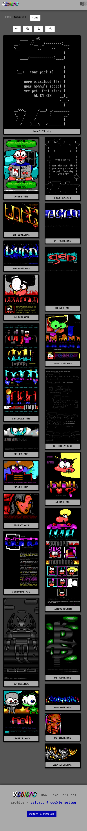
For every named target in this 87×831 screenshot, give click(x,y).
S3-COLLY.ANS (21, 418)
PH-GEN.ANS (62, 308)
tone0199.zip (42, 131)
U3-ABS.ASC (21, 683)
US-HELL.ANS (21, 738)
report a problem (41, 813)
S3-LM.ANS (21, 487)
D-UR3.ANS (21, 196)
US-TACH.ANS (62, 737)
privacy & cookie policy (53, 802)
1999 (8, 17)
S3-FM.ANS (21, 454)
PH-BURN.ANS (21, 268)
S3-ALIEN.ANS (62, 363)
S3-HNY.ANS (62, 502)
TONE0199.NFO (21, 591)
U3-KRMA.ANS (62, 677)
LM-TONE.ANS (21, 234)
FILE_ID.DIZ (62, 197)
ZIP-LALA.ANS (62, 764)
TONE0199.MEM (62, 608)
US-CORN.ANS (62, 707)
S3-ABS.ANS (21, 317)
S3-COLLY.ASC (62, 446)
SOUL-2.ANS (21, 525)
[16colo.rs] (10, 5)
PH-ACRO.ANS (62, 241)
